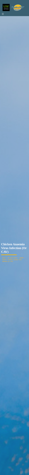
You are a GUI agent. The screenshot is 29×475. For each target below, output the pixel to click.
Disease (4, 259)
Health (21, 257)
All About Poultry (12, 257)
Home (3, 257)
